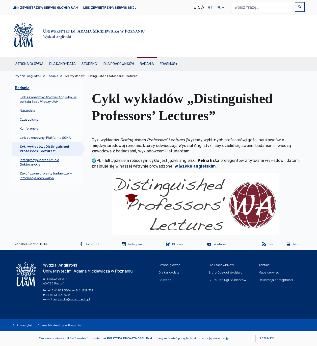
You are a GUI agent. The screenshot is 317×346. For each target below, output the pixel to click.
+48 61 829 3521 (83, 290)
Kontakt (264, 265)
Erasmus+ (169, 64)
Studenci (89, 64)
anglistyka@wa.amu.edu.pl (71, 299)
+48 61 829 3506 (59, 290)
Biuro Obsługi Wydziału (225, 272)
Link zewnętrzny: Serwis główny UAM (45, 7)
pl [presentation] (219, 8)
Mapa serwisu (269, 272)
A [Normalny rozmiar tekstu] (195, 8)
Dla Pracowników (119, 64)
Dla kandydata (62, 64)
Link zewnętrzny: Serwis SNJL (109, 7)
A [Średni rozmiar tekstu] (198, 7)
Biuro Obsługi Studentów (227, 280)
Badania (147, 64)
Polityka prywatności (126, 338)
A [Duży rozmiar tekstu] (202, 7)
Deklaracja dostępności (276, 280)
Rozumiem (267, 338)
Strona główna (29, 64)
